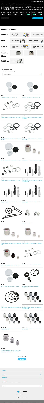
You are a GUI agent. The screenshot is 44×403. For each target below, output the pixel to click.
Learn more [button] (5, 18)
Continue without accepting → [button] (37, 1)
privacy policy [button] (36, 3)
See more (22, 359)
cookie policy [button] (29, 6)
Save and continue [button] (37, 18)
